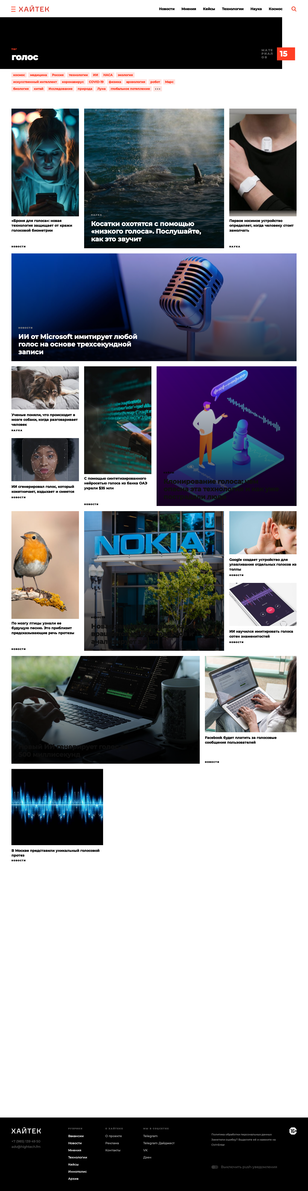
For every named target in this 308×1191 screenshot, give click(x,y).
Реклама (112, 1143)
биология (21, 89)
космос (19, 75)
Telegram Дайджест (158, 1143)
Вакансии (76, 1136)
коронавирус (73, 82)
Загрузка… (154, 1007)
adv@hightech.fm (26, 1147)
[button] (13, 8)
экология (125, 75)
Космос (275, 9)
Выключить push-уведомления (249, 1167)
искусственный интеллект (35, 82)
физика (115, 82)
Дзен (147, 1157)
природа (85, 89)
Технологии (233, 9)
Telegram (150, 1136)
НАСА (108, 75)
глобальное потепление (130, 89)
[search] (294, 9)
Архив (73, 1179)
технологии (78, 75)
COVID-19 (96, 82)
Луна (101, 89)
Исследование (60, 89)
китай (38, 89)
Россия (58, 75)
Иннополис (77, 1172)
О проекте (113, 1136)
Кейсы (209, 9)
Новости (166, 9)
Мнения (188, 9)
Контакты (112, 1150)
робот (155, 82)
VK (145, 1150)
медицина (38, 75)
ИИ (95, 75)
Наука (256, 9)
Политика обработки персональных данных (241, 1134)
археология (135, 82)
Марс (169, 82)
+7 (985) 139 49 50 (25, 1141)
